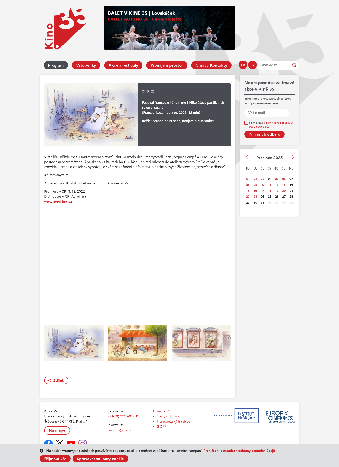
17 (262, 191)
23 (255, 196)
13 (283, 184)
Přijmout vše (55, 459)
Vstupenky (86, 65)
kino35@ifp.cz (119, 430)
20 (284, 191)
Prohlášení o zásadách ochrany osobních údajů (239, 450)
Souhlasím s (271, 125)
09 (255, 184)
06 (284, 179)
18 (269, 191)
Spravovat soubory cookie (100, 459)
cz (252, 64)
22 (247, 196)
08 (247, 184)
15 (247, 191)
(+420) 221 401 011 (123, 416)
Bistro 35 (164, 411)
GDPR (161, 426)
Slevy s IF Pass (168, 416)
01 (247, 179)
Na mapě (57, 430)
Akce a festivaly (123, 65)
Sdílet (58, 380)
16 (255, 191)
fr (243, 64)
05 (276, 179)
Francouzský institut (173, 421)
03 (262, 179)
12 (276, 184)
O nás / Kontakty (211, 65)
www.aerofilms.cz (58, 201)
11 (269, 184)
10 (262, 184)
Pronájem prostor (166, 65)
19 (276, 191)
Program (56, 65)
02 (255, 179)
